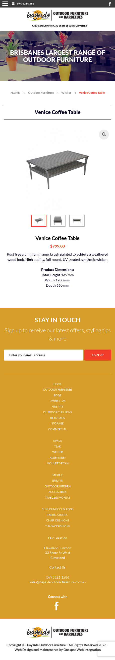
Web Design (24, 649)
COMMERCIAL (57, 429)
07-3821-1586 (25, 3)
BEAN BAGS (57, 417)
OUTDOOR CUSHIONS (57, 412)
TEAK (57, 446)
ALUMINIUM (58, 457)
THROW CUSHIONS (57, 526)
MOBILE (57, 475)
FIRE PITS (57, 406)
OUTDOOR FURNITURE (57, 389)
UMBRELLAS (58, 400)
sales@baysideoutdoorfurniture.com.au (58, 582)
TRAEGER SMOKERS (57, 497)
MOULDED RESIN (58, 463)
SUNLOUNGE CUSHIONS (57, 509)
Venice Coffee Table (92, 92)
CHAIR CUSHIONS (57, 520)
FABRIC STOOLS (57, 514)
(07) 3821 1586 (57, 577)
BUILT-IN (57, 480)
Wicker (66, 92)
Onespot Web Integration (82, 649)
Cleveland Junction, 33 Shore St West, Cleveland (59, 25)
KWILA (57, 440)
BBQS (57, 395)
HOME (15, 92)
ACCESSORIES (57, 491)
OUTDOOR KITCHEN (58, 486)
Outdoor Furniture (41, 92)
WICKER (57, 452)
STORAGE (57, 423)
